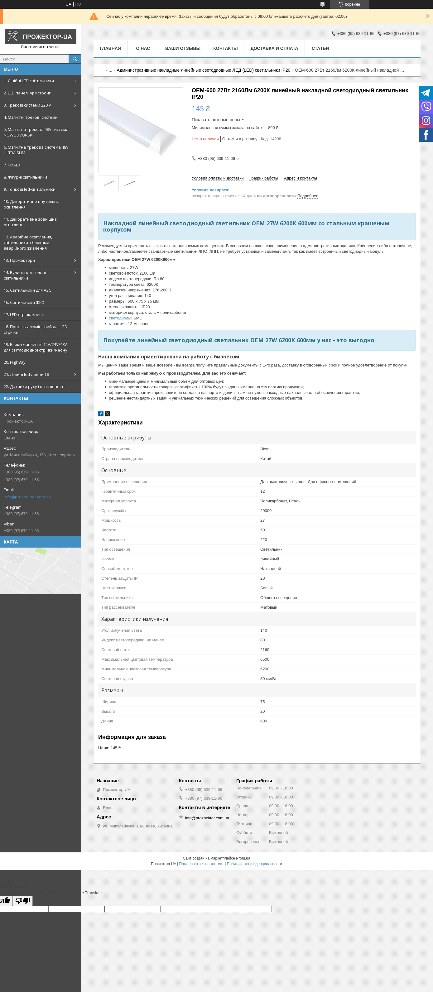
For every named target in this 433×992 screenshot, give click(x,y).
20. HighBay (15, 362)
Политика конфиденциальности (254, 864)
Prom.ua (243, 858)
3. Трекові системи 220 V (27, 105)
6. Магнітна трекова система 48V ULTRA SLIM (36, 150)
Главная (110, 48)
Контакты (225, 48)
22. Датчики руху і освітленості (34, 386)
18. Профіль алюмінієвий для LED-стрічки (36, 329)
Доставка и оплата (274, 48)
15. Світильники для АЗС (27, 290)
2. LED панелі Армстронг (27, 93)
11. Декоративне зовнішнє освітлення (30, 222)
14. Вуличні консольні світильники (25, 275)
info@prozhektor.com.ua (27, 497)
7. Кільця (12, 165)
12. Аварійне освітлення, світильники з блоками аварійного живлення (28, 242)
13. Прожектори (19, 260)
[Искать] (75, 59)
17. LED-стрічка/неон (24, 314)
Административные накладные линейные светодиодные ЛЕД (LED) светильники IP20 (204, 70)
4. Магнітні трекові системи (31, 117)
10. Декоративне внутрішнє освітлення (31, 204)
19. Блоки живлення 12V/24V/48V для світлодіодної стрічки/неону (35, 347)
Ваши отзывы (182, 48)
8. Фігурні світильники (25, 177)
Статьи (320, 48)
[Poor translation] (23, 901)
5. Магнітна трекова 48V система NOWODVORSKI (36, 132)
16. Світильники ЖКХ (24, 302)
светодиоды (120, 318)
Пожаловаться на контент (201, 864)
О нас (143, 48)
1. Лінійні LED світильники (29, 81)
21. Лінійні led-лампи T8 (26, 374)
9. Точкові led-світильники (29, 189)
